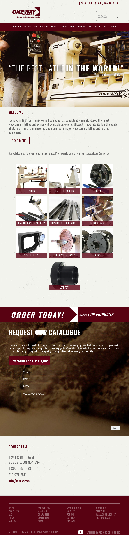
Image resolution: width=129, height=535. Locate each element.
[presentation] (96, 417)
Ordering (28, 26)
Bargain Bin (44, 508)
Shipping (100, 511)
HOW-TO (90, 26)
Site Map (13, 532)
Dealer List (43, 517)
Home (11, 508)
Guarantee (43, 514)
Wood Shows (74, 508)
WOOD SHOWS (101, 26)
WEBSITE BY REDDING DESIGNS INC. (103, 531)
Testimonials (103, 517)
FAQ (10, 514)
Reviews (71, 521)
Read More (19, 140)
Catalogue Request (106, 514)
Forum (70, 514)
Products (17, 26)
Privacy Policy (50, 532)
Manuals (72, 26)
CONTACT (112, 26)
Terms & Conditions (30, 532)
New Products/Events (49, 26)
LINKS (11, 517)
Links (36, 26)
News (40, 521)
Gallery (63, 26)
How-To (71, 511)
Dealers (81, 26)
